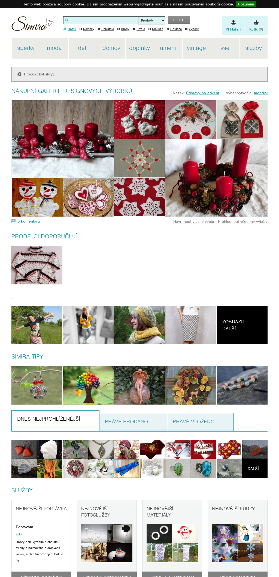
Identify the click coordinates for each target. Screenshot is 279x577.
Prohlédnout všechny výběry (243, 221)
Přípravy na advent (202, 92)
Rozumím (246, 4)
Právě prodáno (126, 421)
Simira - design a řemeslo (32, 25)
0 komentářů (28, 221)
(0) (256, 29)
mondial (261, 92)
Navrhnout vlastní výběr (193, 221)
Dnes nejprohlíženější (48, 418)
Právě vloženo (193, 421)
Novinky (88, 29)
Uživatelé (107, 29)
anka (19, 534)
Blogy (125, 29)
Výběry (194, 29)
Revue (141, 29)
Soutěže (176, 29)
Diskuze (157, 29)
